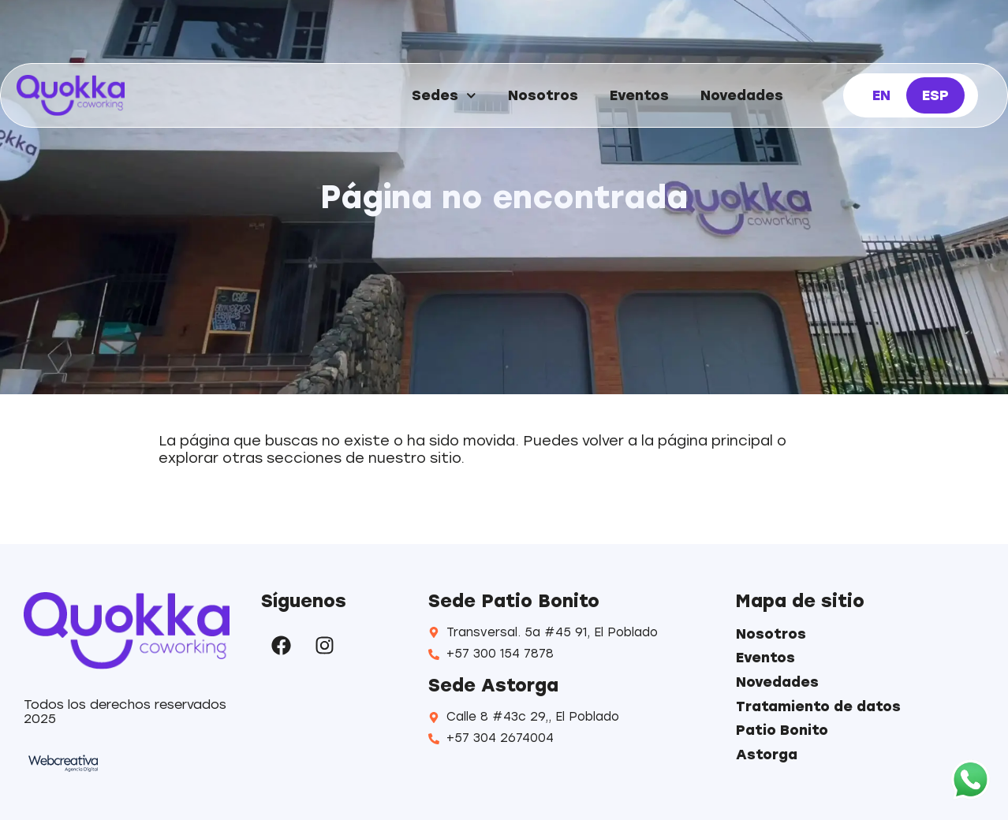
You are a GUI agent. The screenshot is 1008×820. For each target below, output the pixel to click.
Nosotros (543, 95)
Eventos (639, 95)
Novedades (741, 95)
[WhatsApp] (970, 781)
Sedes (444, 96)
